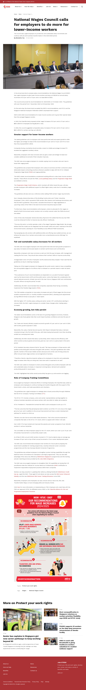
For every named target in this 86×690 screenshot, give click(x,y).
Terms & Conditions (8, 681)
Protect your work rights (29, 586)
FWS (38, 288)
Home (15, 14)
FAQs (42, 681)
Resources (33, 667)
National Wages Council (36, 590)
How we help (7, 667)
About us (5, 664)
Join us (60, 673)
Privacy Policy (35, 681)
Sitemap (47, 681)
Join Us (5, 674)
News (20, 14)
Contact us (33, 670)
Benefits (5, 670)
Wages (24, 590)
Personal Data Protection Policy (22, 681)
